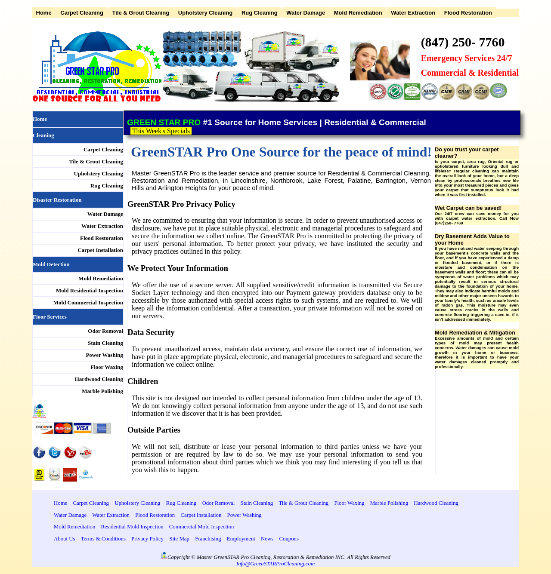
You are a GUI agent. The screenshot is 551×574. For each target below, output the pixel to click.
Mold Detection (51, 264)
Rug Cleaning (259, 12)
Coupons (289, 539)
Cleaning (43, 135)
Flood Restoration (468, 12)
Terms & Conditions (103, 539)
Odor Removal (105, 331)
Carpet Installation (100, 250)
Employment (241, 539)
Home (44, 12)
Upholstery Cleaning (205, 12)
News (267, 539)
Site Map (179, 539)
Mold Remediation (358, 12)
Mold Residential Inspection (89, 290)
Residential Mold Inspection (132, 527)
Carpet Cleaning (81, 12)
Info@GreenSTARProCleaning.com (275, 564)
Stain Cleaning (105, 343)
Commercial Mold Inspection (201, 527)
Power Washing (104, 355)
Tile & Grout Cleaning (141, 12)
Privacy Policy (147, 539)
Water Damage (305, 12)
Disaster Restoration (57, 199)
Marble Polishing (102, 391)
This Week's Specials (162, 131)
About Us (64, 539)
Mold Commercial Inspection (88, 302)
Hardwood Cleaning (99, 379)
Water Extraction (413, 12)
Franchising (208, 539)
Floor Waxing (106, 367)
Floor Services (50, 316)
